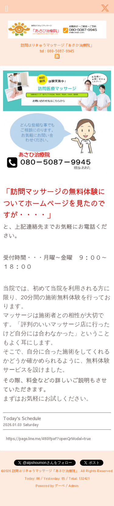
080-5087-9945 (60, 50)
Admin (73, 485)
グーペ (60, 485)
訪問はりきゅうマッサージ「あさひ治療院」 (45, 470)
